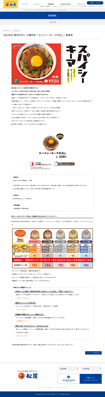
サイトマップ (40, 387)
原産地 (55, 6)
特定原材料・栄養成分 (45, 6)
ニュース (24, 4)
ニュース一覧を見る (92, 353)
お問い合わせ (92, 6)
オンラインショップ (70, 6)
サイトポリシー (50, 387)
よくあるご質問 (82, 6)
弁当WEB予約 (66, 4)
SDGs (61, 6)
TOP (24, 10)
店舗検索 (51, 4)
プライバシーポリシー (61, 387)
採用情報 (86, 369)
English (100, 6)
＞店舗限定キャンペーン (23, 321)
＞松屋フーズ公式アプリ (23, 298)
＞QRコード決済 (21, 309)
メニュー (37, 4)
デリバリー (81, 4)
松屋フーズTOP (95, 3)
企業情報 (63, 369)
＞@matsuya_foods (22, 336)
